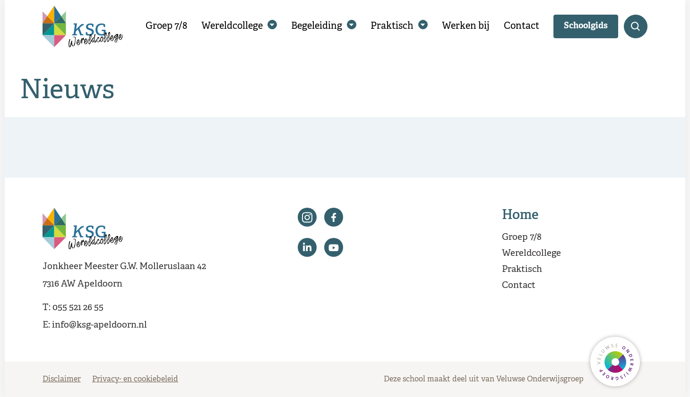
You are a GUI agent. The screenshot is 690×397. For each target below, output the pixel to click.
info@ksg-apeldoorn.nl (99, 325)
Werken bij (466, 26)
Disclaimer (62, 379)
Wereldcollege (232, 26)
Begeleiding (316, 26)
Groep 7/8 (166, 26)
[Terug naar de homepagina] (83, 26)
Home (520, 216)
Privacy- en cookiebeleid (135, 379)
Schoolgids (586, 26)
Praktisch (392, 26)
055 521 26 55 (78, 307)
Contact (521, 26)
